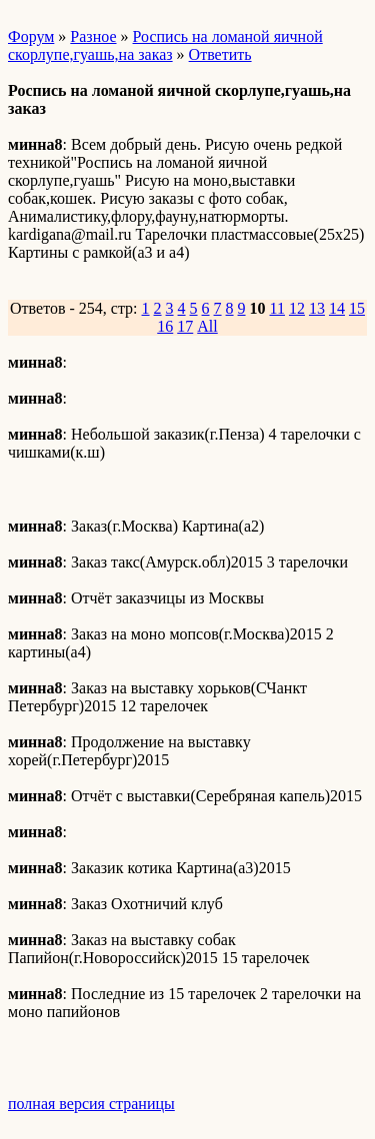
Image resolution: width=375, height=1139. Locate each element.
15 (357, 308)
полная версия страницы (91, 1103)
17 (185, 326)
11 (277, 308)
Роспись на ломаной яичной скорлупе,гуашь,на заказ (165, 45)
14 (337, 308)
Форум (31, 36)
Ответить (220, 54)
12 (297, 308)
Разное (93, 36)
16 (165, 326)
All (207, 326)
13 (317, 308)
